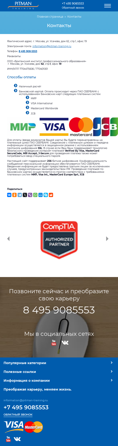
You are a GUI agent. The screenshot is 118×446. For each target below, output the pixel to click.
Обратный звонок (73, 7)
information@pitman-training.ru (51, 46)
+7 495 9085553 (73, 3)
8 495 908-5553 (28, 51)
